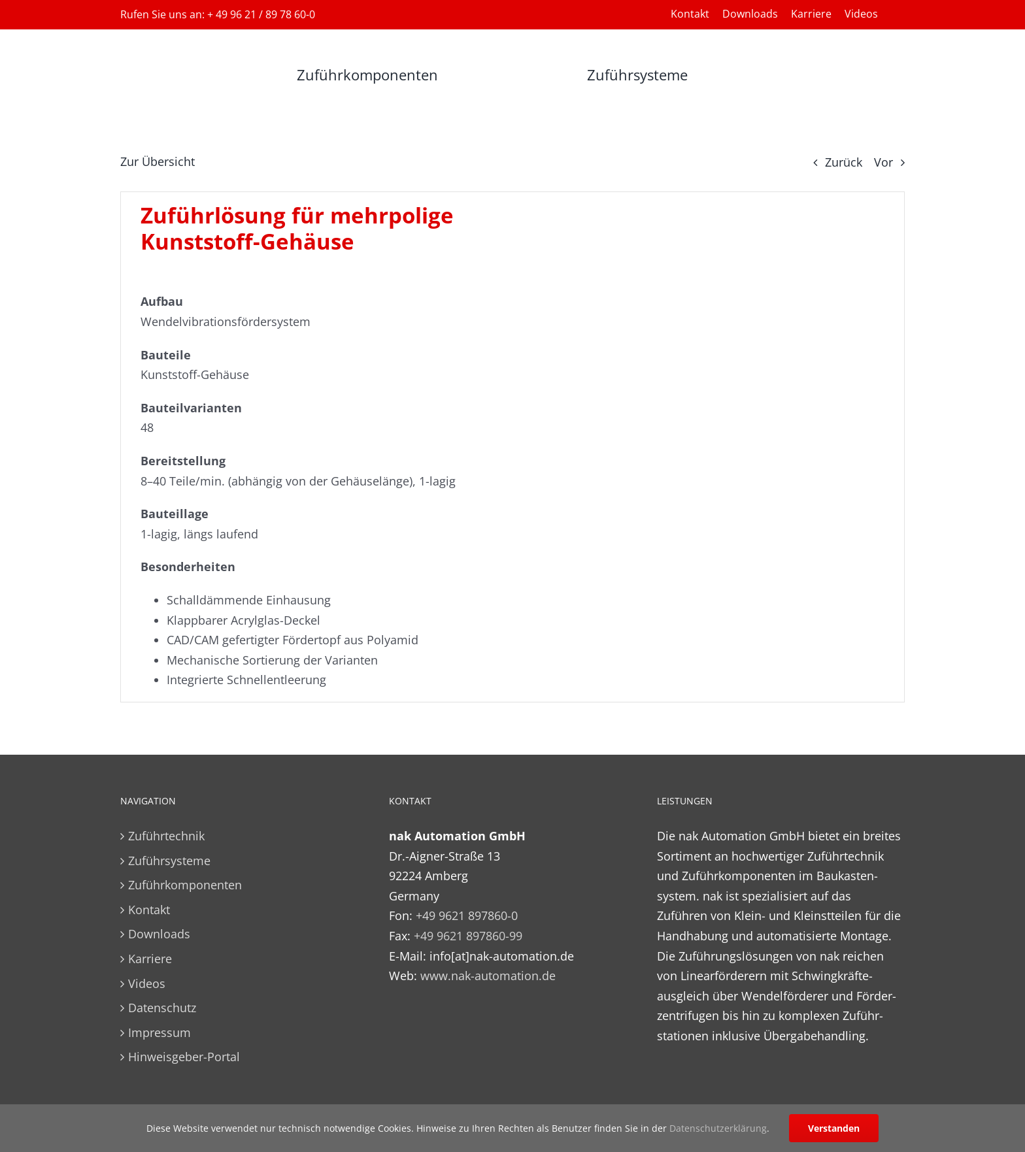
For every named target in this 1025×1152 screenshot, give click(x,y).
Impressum (159, 1032)
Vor (883, 162)
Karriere (150, 958)
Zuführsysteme (169, 860)
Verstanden (834, 1128)
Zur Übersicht (157, 161)
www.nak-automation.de (488, 975)
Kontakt (149, 909)
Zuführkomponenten (185, 885)
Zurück (843, 162)
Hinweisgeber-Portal (184, 1056)
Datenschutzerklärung (718, 1128)
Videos (146, 983)
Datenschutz (162, 1007)
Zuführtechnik (166, 836)
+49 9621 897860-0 (467, 915)
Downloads (159, 934)
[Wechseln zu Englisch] (898, 14)
